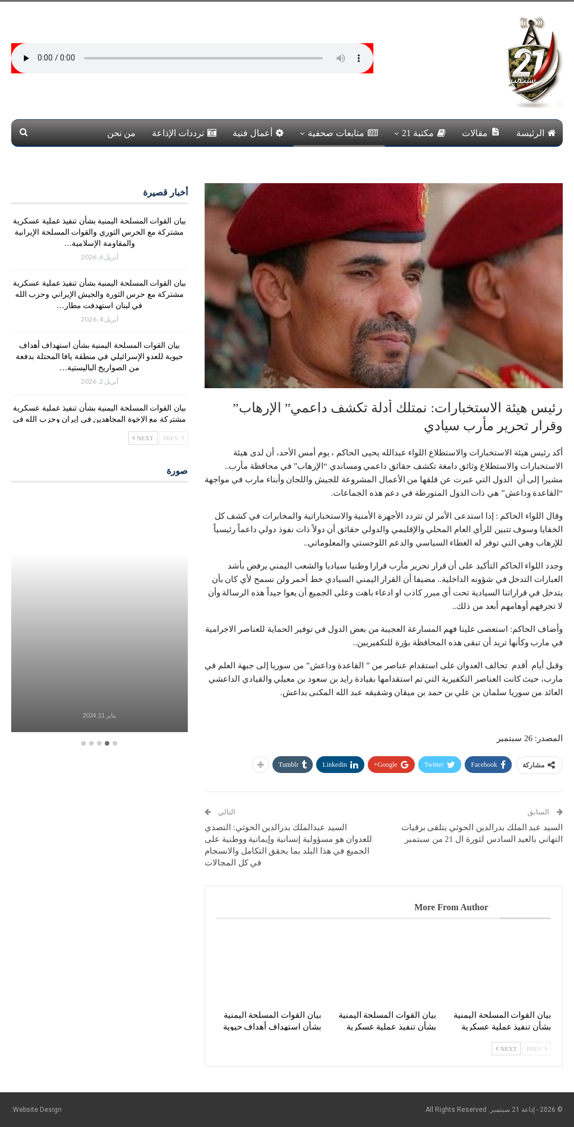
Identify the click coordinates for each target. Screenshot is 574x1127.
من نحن (121, 133)
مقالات (481, 132)
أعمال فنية (258, 133)
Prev (536, 1048)
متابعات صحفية (343, 133)
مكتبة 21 (424, 133)
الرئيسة (536, 133)
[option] (99, 614)
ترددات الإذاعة (184, 133)
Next (506, 1048)
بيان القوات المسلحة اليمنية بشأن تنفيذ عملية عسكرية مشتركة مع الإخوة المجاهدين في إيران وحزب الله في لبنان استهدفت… (99, 419)
